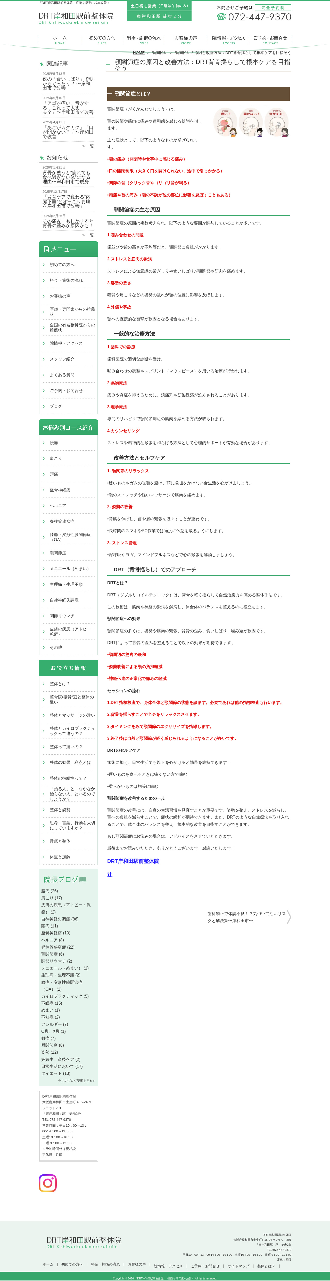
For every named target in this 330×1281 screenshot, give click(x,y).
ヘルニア (58, 505)
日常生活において (57, 1066)
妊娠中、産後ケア (57, 1059)
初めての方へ (102, 40)
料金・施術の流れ (144, 40)
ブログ (56, 406)
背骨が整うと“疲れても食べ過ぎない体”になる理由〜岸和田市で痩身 (66, 177)
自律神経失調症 (64, 600)
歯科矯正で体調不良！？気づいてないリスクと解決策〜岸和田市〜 (247, 917)
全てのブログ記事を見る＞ (76, 1081)
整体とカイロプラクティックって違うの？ (72, 731)
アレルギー (51, 1024)
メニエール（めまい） (70, 568)
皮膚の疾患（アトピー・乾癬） (72, 631)
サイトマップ (238, 1266)
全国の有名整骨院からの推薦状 (72, 327)
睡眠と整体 (60, 841)
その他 (56, 647)
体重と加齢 (60, 857)
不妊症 (47, 1017)
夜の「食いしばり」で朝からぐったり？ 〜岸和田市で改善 (68, 83)
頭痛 (54, 474)
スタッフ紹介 (62, 359)
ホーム (60, 40)
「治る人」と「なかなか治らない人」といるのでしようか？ (72, 794)
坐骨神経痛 (60, 490)
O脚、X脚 (50, 1031)
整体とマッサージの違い (72, 715)
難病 (45, 1038)
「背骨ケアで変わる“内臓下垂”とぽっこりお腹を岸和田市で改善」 (66, 201)
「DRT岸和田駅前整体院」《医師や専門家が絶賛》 (164, 1278)
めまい (47, 1010)
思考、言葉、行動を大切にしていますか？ (72, 825)
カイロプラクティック (61, 996)
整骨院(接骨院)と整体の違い (72, 699)
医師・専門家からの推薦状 (72, 312)
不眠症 (47, 1003)
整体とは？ (60, 684)
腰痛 (54, 443)
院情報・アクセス (228, 40)
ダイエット (51, 1073)
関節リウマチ (62, 616)
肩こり (56, 458)
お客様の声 (186, 40)
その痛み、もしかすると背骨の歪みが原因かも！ (68, 223)
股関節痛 (49, 1045)
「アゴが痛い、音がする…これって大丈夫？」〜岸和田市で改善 (68, 108)
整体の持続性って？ (68, 778)
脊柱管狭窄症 (62, 521)
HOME (139, 52)
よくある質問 (62, 375)
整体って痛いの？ (66, 746)
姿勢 (45, 1052)
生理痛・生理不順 (66, 584)
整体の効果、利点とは (70, 762)
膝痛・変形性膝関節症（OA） (70, 537)
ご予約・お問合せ (270, 40)
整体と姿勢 (60, 809)
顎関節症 (160, 52)
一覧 (90, 146)
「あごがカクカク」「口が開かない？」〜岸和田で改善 (68, 132)
